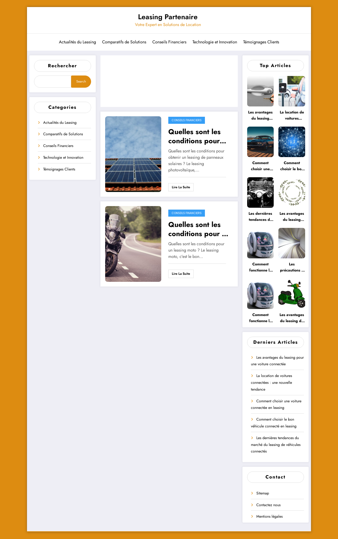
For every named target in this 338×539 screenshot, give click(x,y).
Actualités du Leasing (77, 42)
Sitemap (262, 493)
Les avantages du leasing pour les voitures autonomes (292, 217)
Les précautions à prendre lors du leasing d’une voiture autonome (291, 267)
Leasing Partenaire (168, 17)
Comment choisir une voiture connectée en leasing (260, 166)
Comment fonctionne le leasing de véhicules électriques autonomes (260, 318)
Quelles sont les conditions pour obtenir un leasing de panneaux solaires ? (197, 136)
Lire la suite (181, 187)
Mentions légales (269, 516)
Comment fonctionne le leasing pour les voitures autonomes (260, 267)
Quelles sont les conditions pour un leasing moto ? (199, 229)
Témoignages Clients (261, 42)
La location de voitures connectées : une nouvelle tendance (292, 115)
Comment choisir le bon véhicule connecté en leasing (291, 166)
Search (81, 81)
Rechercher (62, 65)
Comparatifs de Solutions (124, 42)
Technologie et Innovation (214, 42)
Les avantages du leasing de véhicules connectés (292, 318)
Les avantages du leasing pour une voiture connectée (260, 115)
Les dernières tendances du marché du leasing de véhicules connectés (260, 217)
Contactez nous (268, 505)
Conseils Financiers (169, 42)
